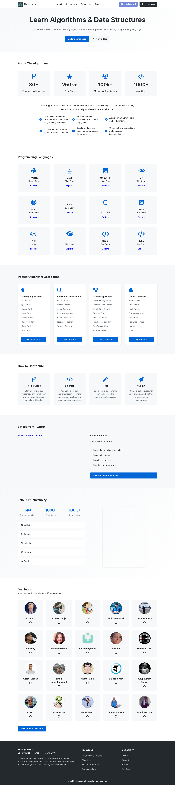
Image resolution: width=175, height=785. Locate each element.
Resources (71, 4)
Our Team (126, 769)
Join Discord (128, 4)
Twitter (25, 534)
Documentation (89, 769)
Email (25, 561)
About (59, 4)
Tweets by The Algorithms (30, 435)
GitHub (25, 525)
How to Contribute (90, 764)
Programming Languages (93, 755)
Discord (26, 552)
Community (86, 4)
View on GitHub (99, 39)
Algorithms (87, 760)
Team (97, 4)
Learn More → (34, 339)
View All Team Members (32, 728)
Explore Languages (77, 39)
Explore (33, 185)
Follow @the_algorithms (105, 475)
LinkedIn (26, 543)
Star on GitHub (148, 4)
